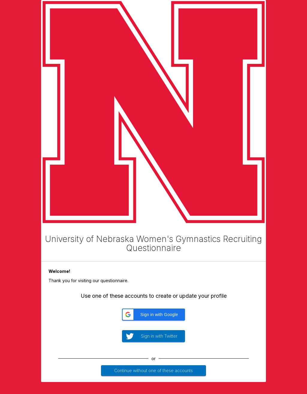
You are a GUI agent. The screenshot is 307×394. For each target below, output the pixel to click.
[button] (153, 315)
